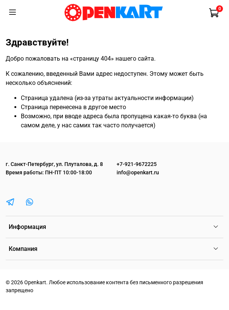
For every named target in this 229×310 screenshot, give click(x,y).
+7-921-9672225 (137, 164)
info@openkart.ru (138, 172)
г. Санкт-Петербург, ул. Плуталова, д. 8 (54, 164)
